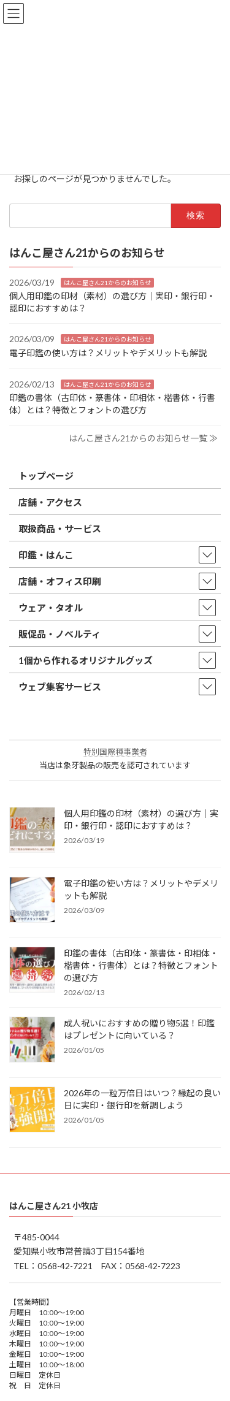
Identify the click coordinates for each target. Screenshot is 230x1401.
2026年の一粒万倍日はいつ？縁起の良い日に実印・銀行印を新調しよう (142, 1099)
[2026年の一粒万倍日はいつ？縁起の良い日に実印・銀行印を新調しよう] (32, 1110)
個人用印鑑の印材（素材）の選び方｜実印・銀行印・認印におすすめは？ (141, 819)
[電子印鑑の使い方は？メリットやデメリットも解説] (32, 901)
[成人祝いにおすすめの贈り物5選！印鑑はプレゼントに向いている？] (32, 1040)
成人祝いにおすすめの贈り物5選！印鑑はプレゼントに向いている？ (139, 1029)
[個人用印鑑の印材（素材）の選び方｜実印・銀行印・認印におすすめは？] (32, 831)
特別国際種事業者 (115, 752)
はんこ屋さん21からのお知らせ (107, 282)
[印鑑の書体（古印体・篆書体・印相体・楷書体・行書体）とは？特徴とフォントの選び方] (32, 970)
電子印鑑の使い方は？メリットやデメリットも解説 (108, 353)
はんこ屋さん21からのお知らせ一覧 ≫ (143, 438)
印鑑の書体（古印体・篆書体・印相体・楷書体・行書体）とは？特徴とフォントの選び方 (141, 965)
